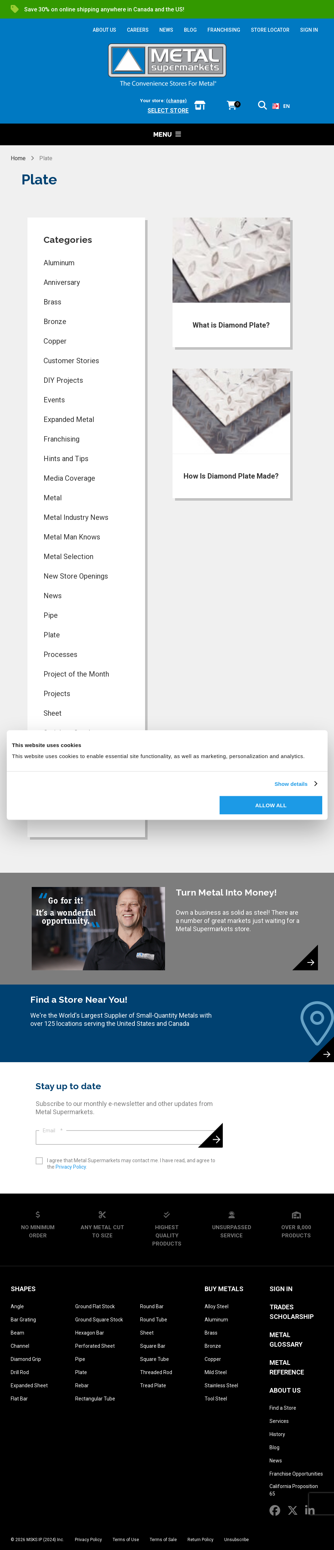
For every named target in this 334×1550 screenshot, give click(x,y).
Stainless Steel (221, 1385)
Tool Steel (216, 1399)
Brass (52, 302)
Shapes (23, 1289)
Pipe (50, 615)
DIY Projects (63, 380)
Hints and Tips (65, 458)
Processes (60, 654)
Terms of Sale (163, 1539)
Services (279, 1421)
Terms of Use (126, 1539)
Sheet (52, 713)
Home (19, 158)
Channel (20, 1346)
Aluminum (58, 263)
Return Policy (200, 1539)
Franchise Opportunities (296, 1474)
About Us (285, 1390)
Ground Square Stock (99, 1319)
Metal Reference (286, 1367)
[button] (262, 106)
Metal (52, 498)
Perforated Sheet (95, 1346)
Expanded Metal (68, 419)
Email (53, 1130)
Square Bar (152, 1346)
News (52, 595)
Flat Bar (19, 1399)
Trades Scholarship (291, 1311)
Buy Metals (224, 1289)
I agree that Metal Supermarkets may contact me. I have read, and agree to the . (131, 1164)
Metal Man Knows (71, 537)
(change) (176, 100)
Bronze (54, 321)
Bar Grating (23, 1319)
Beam (17, 1333)
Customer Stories (71, 360)
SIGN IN (309, 30)
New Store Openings (75, 576)
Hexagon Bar (89, 1333)
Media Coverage (69, 478)
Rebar (82, 1385)
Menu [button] (167, 134)
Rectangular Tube (95, 1399)
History (277, 1434)
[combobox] (281, 106)
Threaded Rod (156, 1372)
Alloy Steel (216, 1306)
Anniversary (61, 282)
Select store (168, 110)
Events (54, 400)
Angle (17, 1306)
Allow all (271, 805)
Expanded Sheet (29, 1385)
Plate (51, 635)
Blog (274, 1447)
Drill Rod (20, 1372)
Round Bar (152, 1306)
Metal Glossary (286, 1339)
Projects (56, 693)
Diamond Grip (26, 1359)
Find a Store (282, 1408)
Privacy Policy (71, 1167)
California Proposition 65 (293, 1490)
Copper (55, 341)
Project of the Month (76, 674)
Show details (291, 784)
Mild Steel (216, 1372)
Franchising (61, 439)
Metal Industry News (75, 517)
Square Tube (154, 1359)
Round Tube (153, 1319)
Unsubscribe (236, 1539)
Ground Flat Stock (95, 1306)
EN (281, 106)
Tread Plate (153, 1385)
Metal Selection (68, 556)
